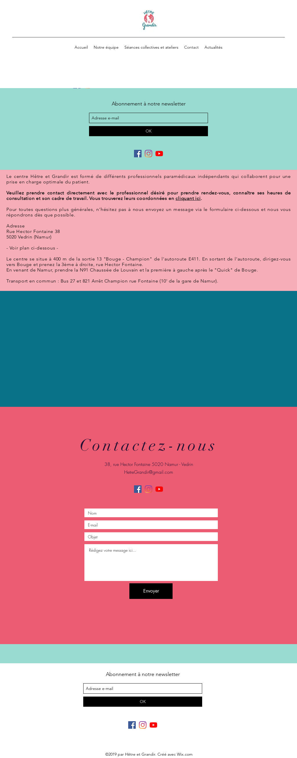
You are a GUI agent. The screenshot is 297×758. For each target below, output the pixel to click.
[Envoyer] (151, 591)
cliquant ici (188, 198)
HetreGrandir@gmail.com (148, 472)
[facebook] (138, 153)
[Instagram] (148, 153)
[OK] (148, 131)
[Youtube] (159, 153)
